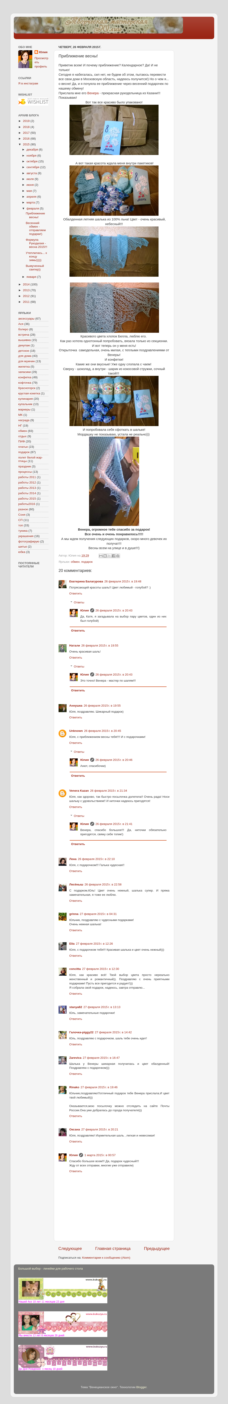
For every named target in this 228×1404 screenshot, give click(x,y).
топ (20, 525)
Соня (21, 514)
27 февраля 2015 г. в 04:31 (98, 914)
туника (23, 530)
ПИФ (21, 441)
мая (29, 191)
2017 (27, 132)
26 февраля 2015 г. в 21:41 (114, 824)
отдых (22, 436)
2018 (27, 127)
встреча (23, 334)
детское (23, 350)
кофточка (24, 382)
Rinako (74, 1087)
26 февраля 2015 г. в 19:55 (99, 645)
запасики (24, 372)
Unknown (76, 730)
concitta (75, 969)
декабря (32, 149)
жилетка (24, 366)
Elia (72, 943)
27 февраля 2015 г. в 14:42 (113, 1032)
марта (31, 202)
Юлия (84, 610)
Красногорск (26, 388)
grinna (73, 914)
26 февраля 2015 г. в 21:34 (108, 790)
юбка (21, 552)
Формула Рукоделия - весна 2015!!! (36, 243)
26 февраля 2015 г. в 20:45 (102, 730)
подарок (87, 561)
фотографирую (28, 541)
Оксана (74, 1129)
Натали (74, 645)
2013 (27, 290)
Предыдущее (157, 1248)
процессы (25, 471)
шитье (22, 546)
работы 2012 (27, 482)
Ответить (75, 593)
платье (23, 446)
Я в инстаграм (28, 83)
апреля (31, 196)
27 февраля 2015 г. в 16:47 (101, 1057)
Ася (20, 324)
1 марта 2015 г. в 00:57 (100, 1155)
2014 (27, 284)
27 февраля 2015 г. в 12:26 (94, 943)
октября (32, 161)
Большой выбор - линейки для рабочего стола (50, 1268)
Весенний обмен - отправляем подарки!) (36, 228)
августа (32, 173)
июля (30, 179)
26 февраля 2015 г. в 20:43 (114, 610)
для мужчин (26, 361)
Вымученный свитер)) (35, 267)
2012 (27, 296)
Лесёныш (76, 884)
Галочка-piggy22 (81, 1032)
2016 (27, 138)
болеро (23, 329)
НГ (20, 425)
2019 (27, 121)
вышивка (24, 340)
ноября (31, 155)
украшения (25, 536)
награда (23, 420)
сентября (33, 167)
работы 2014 (27, 493)
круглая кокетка (29, 393)
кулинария (25, 398)
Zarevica (75, 1057)
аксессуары (26, 318)
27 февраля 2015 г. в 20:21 (99, 1129)
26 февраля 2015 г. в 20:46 (114, 760)
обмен (75, 561)
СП (20, 520)
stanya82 (75, 1007)
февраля (33, 208)
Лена (73, 859)
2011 (27, 301)
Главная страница (113, 1248)
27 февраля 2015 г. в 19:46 (99, 1087)
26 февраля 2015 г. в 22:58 (103, 884)
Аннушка (75, 705)
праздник (24, 466)
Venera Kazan (79, 790)
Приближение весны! (35, 215)
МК (20, 414)
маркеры (24, 409)
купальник (25, 404)
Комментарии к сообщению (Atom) (106, 1257)
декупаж (24, 345)
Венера (93, 93)
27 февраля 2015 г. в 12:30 (100, 969)
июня (30, 184)
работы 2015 (27, 498)
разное (23, 509)
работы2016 (26, 504)
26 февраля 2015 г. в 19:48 (122, 581)
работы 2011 (27, 477)
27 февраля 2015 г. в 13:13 (101, 1007)
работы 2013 (27, 488)
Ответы (79, 602)
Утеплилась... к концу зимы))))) (36, 256)
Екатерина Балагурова (86, 581)
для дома (24, 356)
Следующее (70, 1248)
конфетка (24, 377)
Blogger (141, 1387)
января (31, 276)
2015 (27, 144)
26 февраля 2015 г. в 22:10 (96, 859)
